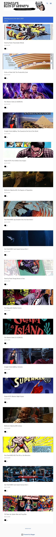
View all (6, 21)
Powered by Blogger (28, 534)
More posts (28, 528)
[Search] (47, 3)
